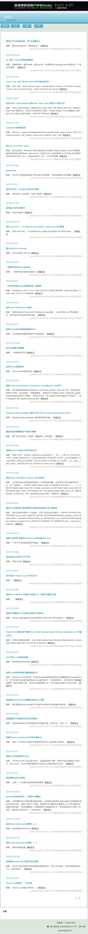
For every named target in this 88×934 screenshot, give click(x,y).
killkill (7, 17)
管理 (38, 26)
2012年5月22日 (12, 303)
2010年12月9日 (12, 878)
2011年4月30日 (12, 445)
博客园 (5, 26)
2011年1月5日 (12, 751)
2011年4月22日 (12, 503)
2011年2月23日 (12, 608)
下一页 (77, 898)
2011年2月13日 (12, 627)
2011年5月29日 (12, 408)
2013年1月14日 (12, 203)
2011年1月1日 (12, 773)
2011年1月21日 (12, 695)
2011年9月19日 (12, 362)
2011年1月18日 (12, 714)
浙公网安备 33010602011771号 (62, 926)
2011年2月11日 (12, 652)
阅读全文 (44, 46)
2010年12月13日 (13, 856)
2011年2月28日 (12, 589)
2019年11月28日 (13, 55)
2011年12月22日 (13, 343)
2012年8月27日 (12, 262)
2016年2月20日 (12, 98)
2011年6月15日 (12, 380)
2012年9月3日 (12, 243)
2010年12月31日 (13, 792)
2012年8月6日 (12, 281)
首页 (15, 26)
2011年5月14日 (12, 427)
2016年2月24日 (12, 77)
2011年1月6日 (12, 732)
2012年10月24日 (13, 222)
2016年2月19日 (12, 123)
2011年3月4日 (12, 571)
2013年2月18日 (12, 165)
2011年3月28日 (12, 552)
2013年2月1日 (12, 184)
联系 (27, 26)
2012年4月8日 (12, 324)
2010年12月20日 (13, 819)
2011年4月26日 (12, 473)
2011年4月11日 (12, 533)
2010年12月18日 (13, 838)
